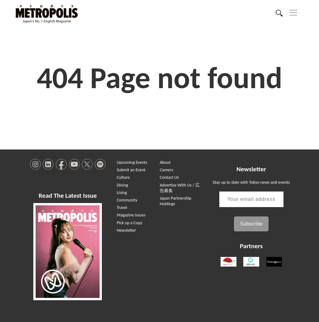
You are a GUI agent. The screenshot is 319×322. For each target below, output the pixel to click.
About (165, 162)
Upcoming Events (132, 162)
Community (127, 200)
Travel (122, 207)
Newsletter (126, 230)
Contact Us (169, 177)
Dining (122, 185)
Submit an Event (131, 170)
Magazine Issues (131, 215)
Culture (123, 177)
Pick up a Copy (129, 222)
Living (122, 192)
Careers (166, 170)
